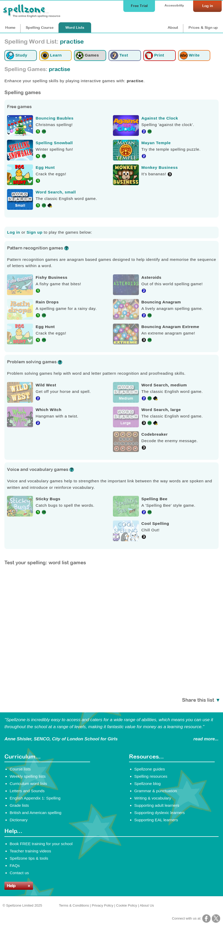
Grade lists (19, 805)
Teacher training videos (30, 851)
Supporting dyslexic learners (159, 812)
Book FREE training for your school (41, 843)
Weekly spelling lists (28, 776)
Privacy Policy (102, 905)
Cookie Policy (126, 905)
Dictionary (19, 820)
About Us (147, 905)
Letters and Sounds (27, 791)
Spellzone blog (147, 783)
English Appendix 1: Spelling (35, 798)
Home (10, 27)
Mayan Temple (156, 143)
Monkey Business (159, 167)
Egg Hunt (45, 167)
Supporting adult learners (156, 805)
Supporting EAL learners (156, 820)
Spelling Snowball (54, 143)
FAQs (15, 865)
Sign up (34, 232)
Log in (13, 232)
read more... (206, 738)
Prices (203, 27)
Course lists (20, 769)
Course (39, 27)
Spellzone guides (149, 769)
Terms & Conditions (74, 905)
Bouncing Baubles (54, 118)
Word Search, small (56, 192)
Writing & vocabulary (152, 798)
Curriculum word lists (28, 783)
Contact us (19, 873)
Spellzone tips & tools (29, 858)
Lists (74, 27)
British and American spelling (35, 812)
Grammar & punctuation (155, 791)
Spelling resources (150, 776)
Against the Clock (159, 118)
